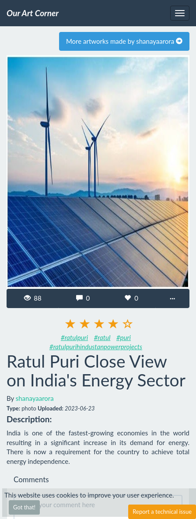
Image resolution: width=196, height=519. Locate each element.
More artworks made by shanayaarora (124, 41)
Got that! (24, 507)
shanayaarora (35, 398)
